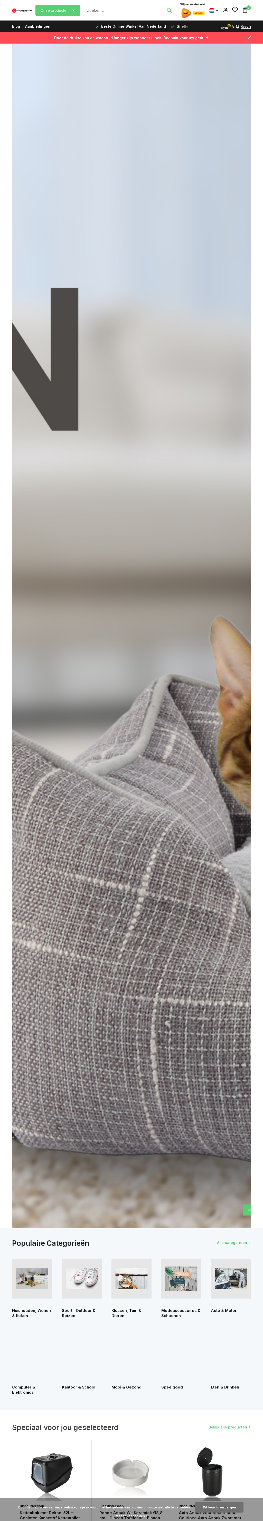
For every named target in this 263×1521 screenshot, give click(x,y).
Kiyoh (246, 26)
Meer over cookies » (132, 1516)
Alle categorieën (232, 1242)
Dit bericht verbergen (219, 1507)
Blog (16, 26)
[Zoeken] (130, 10)
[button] (128, 1222)
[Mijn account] (225, 10)
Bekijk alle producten (228, 1427)
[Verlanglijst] (235, 10)
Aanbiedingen (37, 26)
